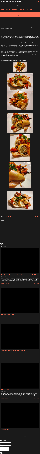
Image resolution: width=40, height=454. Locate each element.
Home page (2, 9)
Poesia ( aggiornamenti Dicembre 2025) (12, 9)
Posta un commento (8, 283)
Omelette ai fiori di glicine (7, 314)
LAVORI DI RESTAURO (30, 9)
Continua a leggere (36, 283)
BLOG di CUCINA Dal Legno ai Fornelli (11, 1)
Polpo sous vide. (5, 429)
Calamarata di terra (6, 389)
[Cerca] (36, 1)
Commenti (2, 244)
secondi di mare (7, 216)
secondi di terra (22, 9)
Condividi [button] (36, 216)
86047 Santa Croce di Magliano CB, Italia (11, 217)
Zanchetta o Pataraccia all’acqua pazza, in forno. (13, 350)
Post (2, 243)
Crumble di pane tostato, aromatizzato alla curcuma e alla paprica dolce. (19, 274)
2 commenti (6, 319)
